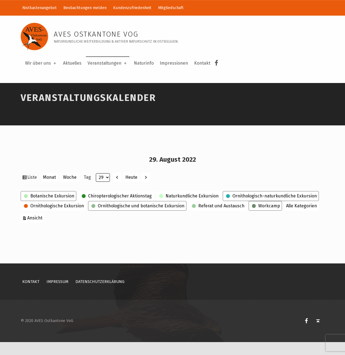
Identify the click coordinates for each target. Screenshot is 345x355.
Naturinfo (144, 63)
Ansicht (35, 230)
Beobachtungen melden (85, 7)
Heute (131, 189)
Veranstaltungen (107, 63)
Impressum (57, 294)
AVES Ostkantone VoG (96, 34)
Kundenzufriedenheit (132, 7)
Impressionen (174, 63)
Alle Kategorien (301, 218)
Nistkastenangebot (39, 7)
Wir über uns (41, 63)
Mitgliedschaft (171, 7)
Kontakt (202, 63)
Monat (49, 190)
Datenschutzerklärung (99, 294)
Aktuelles (72, 63)
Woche (70, 190)
